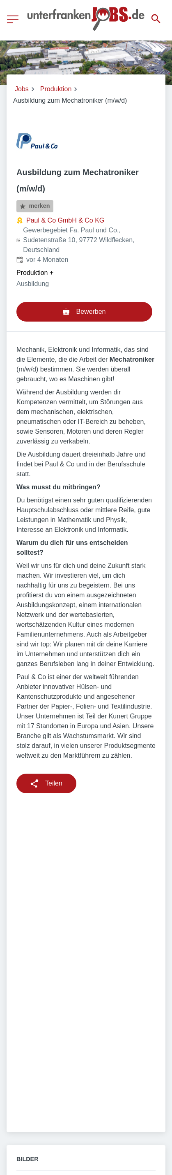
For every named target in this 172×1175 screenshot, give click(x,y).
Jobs (22, 89)
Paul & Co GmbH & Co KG (65, 220)
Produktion (56, 89)
